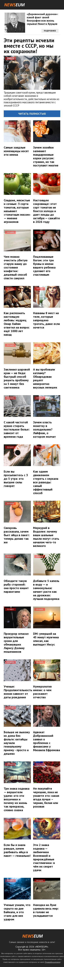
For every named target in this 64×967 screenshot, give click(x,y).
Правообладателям (52, 962)
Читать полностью (32, 113)
